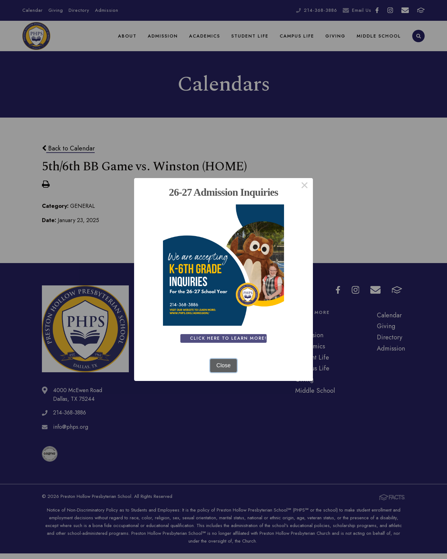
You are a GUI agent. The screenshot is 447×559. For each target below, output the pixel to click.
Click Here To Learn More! (229, 338)
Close (223, 365)
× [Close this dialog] (304, 186)
